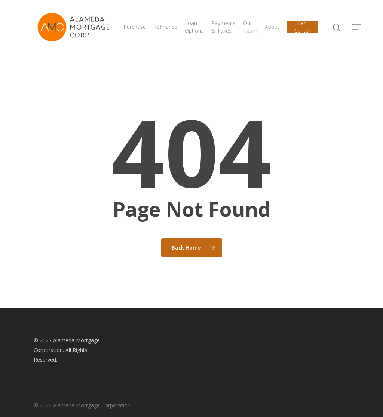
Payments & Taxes (229, 29)
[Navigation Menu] (362, 29)
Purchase (140, 29)
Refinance (171, 29)
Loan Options (199, 29)
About (277, 29)
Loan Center (308, 29)
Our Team (255, 29)
